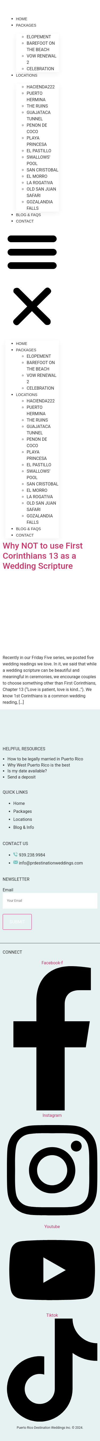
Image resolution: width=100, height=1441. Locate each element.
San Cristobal (42, 169)
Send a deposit (21, 777)
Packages (26, 25)
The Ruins (37, 106)
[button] (32, 279)
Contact (25, 221)
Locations (26, 75)
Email (8, 890)
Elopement (39, 36)
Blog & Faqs (28, 215)
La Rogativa (40, 182)
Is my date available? (27, 770)
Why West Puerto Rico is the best (38, 765)
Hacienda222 (41, 86)
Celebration (40, 68)
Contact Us (15, 843)
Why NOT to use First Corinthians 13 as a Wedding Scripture (43, 556)
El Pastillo (39, 150)
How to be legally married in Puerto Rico (45, 758)
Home (21, 19)
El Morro (37, 176)
